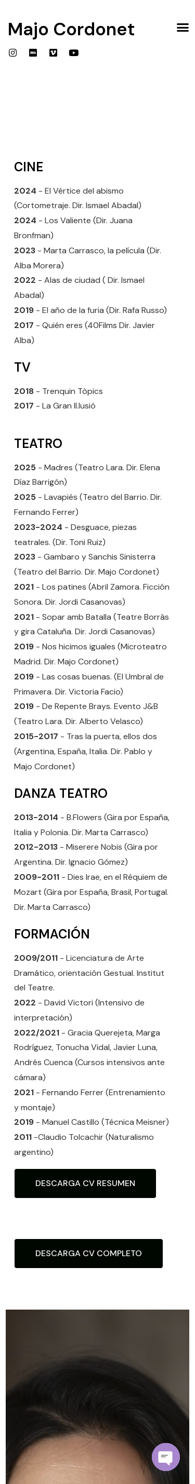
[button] (183, 27)
